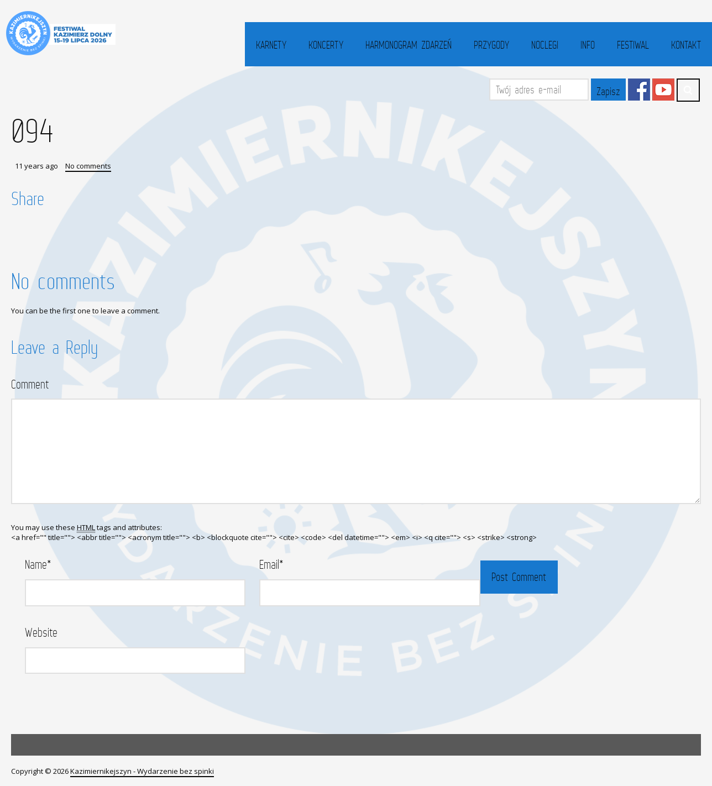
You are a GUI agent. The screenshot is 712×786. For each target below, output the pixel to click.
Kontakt (686, 45)
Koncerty (325, 45)
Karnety (271, 45)
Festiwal (633, 45)
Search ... (688, 90)
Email (271, 564)
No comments (88, 166)
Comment (30, 383)
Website (41, 632)
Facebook (639, 89)
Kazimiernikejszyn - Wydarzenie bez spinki (142, 771)
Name (38, 564)
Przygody (491, 45)
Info (587, 45)
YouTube (663, 89)
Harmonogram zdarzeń (408, 45)
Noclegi (544, 45)
